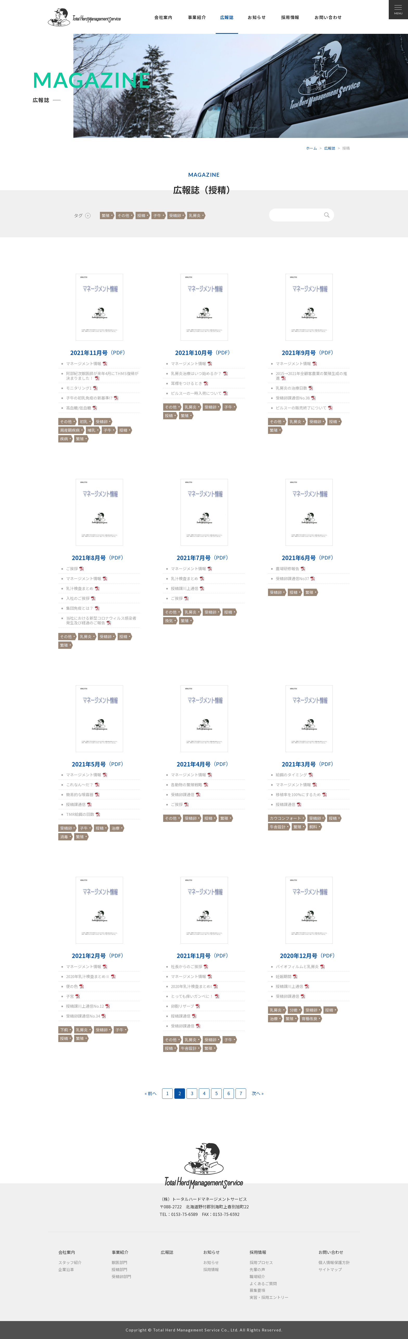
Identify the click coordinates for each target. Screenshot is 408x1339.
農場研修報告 (287, 568)
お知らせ (257, 17)
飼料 (313, 826)
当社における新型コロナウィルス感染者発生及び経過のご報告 (101, 620)
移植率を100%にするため (298, 794)
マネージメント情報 (83, 363)
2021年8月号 (99, 558)
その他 (123, 215)
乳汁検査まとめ (79, 588)
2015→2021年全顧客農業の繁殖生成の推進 (311, 376)
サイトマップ (330, 1269)
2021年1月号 (204, 955)
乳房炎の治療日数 (291, 388)
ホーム (311, 148)
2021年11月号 (99, 352)
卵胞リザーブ (182, 1006)
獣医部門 (119, 1262)
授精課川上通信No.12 (85, 1006)
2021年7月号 (204, 558)
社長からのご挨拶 (186, 966)
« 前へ (151, 1093)
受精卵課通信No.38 (293, 398)
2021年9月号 (309, 352)
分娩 (293, 1010)
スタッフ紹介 (70, 1262)
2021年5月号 (99, 764)
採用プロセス (261, 1262)
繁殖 (106, 215)
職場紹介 (257, 1276)
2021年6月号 (309, 558)
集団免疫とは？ (79, 608)
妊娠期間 (283, 976)
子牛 (157, 215)
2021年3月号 (309, 764)
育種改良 (309, 1018)
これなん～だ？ (79, 784)
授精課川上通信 (184, 588)
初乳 (84, 421)
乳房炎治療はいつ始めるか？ (196, 373)
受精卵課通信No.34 (83, 1016)
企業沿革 (66, 1269)
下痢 (64, 1029)
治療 (115, 828)
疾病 (64, 438)
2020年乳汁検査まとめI (191, 986)
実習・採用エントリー (269, 1297)
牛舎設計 (277, 826)
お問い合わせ (328, 17)
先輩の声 (257, 1269)
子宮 (70, 996)
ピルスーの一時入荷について (196, 393)
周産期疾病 (70, 430)
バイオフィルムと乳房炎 (297, 966)
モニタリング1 (79, 388)
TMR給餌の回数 (80, 814)
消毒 (64, 836)
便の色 (72, 986)
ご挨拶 (72, 568)
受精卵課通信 (182, 794)
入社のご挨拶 (78, 598)
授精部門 (119, 1269)
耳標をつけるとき (186, 383)
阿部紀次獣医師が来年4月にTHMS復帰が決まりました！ (102, 376)
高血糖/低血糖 (78, 407)
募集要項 (257, 1290)
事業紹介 (197, 17)
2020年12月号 (309, 955)
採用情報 (290, 17)
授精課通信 (76, 804)
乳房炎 (195, 215)
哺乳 (91, 430)
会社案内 (163, 17)
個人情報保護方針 (334, 1262)
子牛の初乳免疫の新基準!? (89, 398)
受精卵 (175, 215)
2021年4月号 (204, 764)
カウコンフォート (285, 818)
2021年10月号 (204, 352)
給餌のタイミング (291, 774)
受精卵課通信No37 (292, 578)
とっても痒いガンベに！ (192, 996)
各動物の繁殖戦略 (186, 784)
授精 (141, 215)
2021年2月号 (99, 955)
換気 (169, 620)
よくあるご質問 (263, 1283)
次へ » (258, 1093)
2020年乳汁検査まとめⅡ (88, 976)
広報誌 (227, 17)
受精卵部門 (121, 1276)
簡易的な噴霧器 (79, 794)
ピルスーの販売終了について (301, 407)
